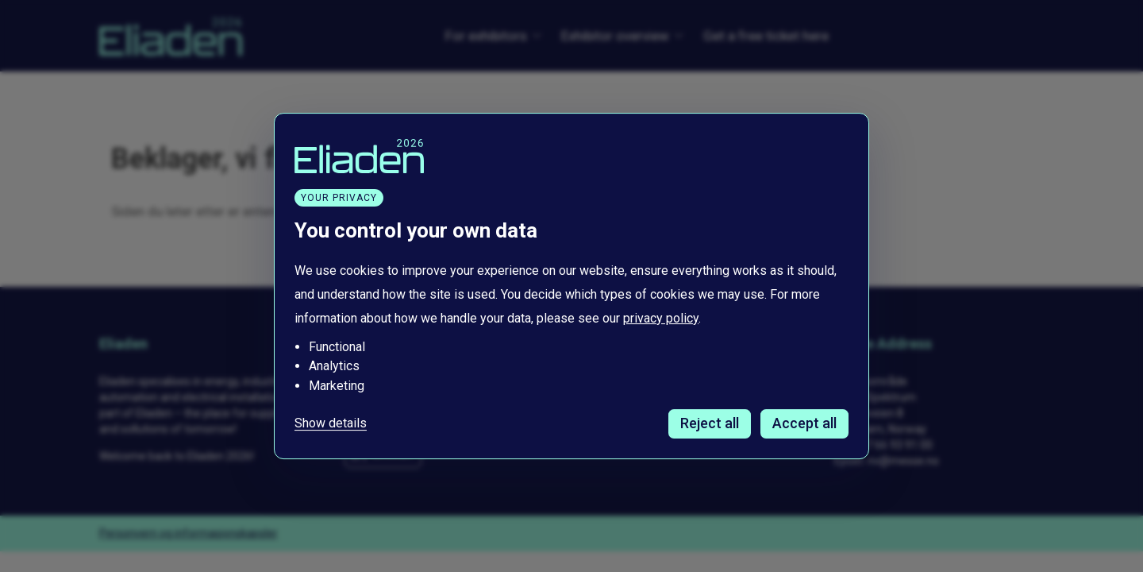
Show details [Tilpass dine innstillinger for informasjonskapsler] (330, 423)
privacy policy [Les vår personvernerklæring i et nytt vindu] (660, 318)
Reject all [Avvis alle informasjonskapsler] (709, 423)
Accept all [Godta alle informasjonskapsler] (804, 423)
